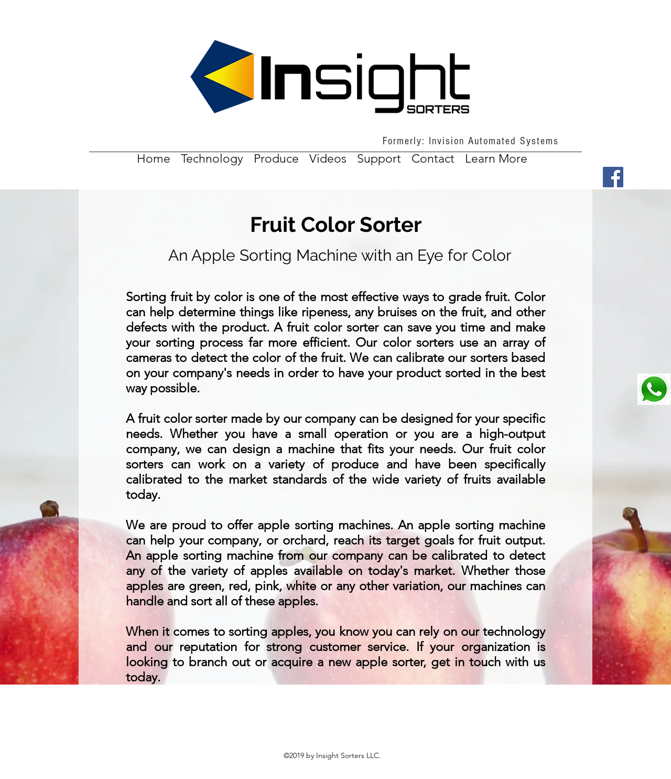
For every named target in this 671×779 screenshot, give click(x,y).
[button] (496, 158)
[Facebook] (613, 177)
